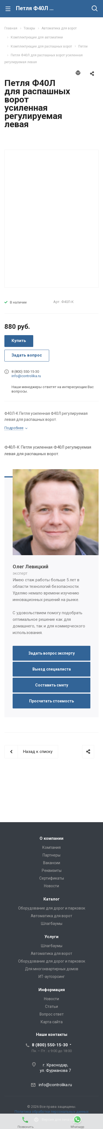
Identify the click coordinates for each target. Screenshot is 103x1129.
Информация (51, 989)
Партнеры (51, 855)
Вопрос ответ (52, 1014)
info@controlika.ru (26, 376)
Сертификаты (51, 878)
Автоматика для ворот (51, 916)
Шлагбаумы (51, 923)
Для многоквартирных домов (51, 969)
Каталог (51, 899)
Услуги (51, 936)
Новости (51, 886)
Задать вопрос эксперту (51, 653)
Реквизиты (52, 870)
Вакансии (51, 863)
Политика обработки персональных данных (51, 1111)
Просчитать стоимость (51, 701)
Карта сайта (52, 1022)
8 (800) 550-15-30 (50, 1044)
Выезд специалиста (51, 669)
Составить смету (51, 685)
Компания (51, 847)
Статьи (51, 1006)
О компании (51, 838)
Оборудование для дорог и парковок (51, 908)
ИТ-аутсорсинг (51, 976)
